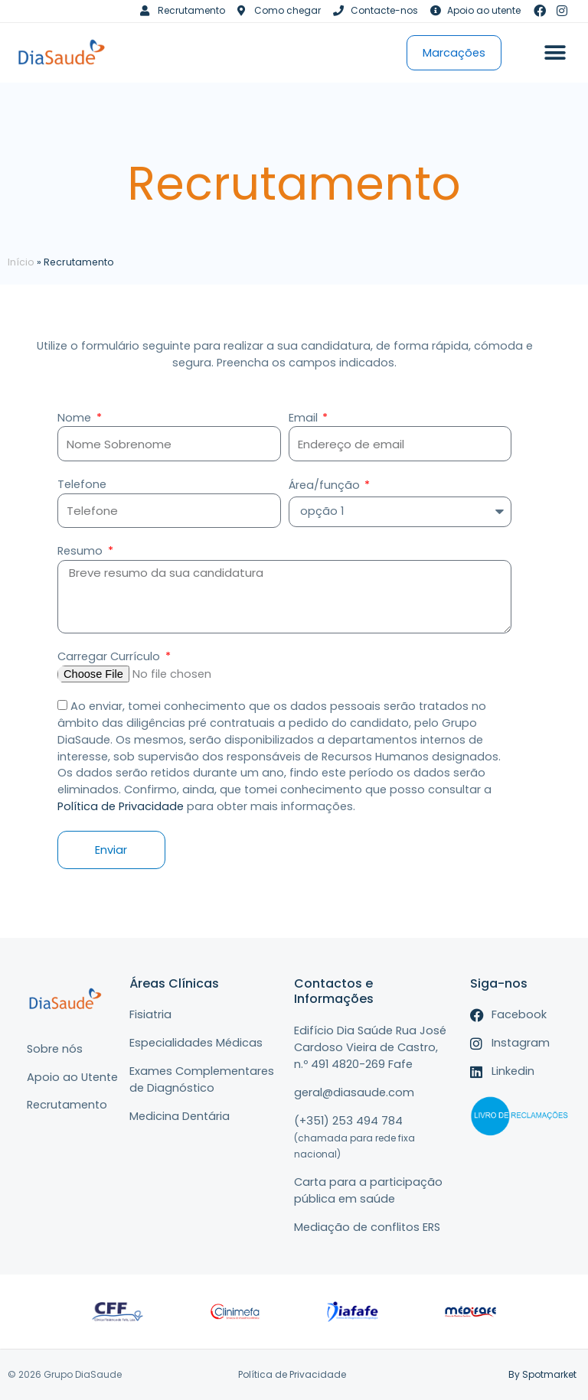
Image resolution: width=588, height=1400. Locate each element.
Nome (75, 417)
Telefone (81, 484)
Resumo (81, 550)
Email (305, 417)
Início (21, 262)
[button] (555, 52)
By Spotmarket (542, 1374)
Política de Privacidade (120, 806)
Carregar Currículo (110, 656)
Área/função (326, 485)
